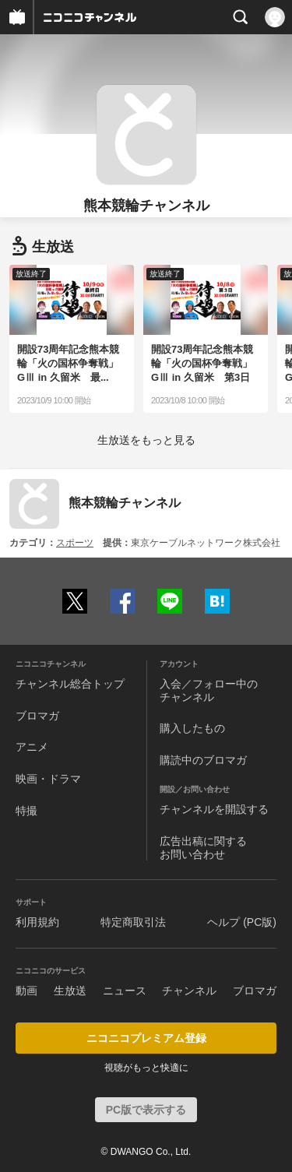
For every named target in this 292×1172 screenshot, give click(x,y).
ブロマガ (37, 715)
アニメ (32, 747)
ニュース (124, 990)
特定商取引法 (133, 922)
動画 (26, 990)
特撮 (26, 810)
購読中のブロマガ (203, 760)
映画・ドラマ (48, 779)
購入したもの (192, 728)
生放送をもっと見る (146, 440)
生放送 (70, 990)
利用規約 (37, 922)
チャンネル (189, 990)
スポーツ (74, 542)
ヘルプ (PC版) (241, 922)
